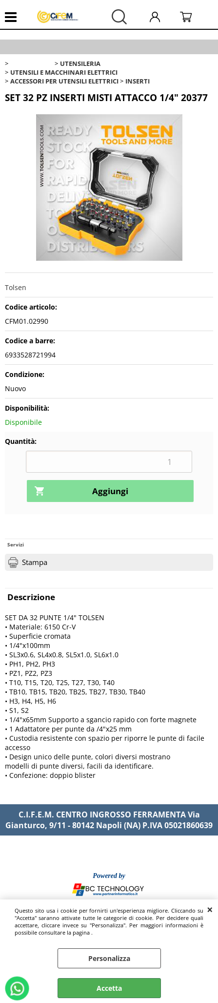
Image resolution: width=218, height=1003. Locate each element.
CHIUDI (210, 909)
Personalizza (109, 958)
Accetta (109, 988)
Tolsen (15, 287)
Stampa (34, 562)
